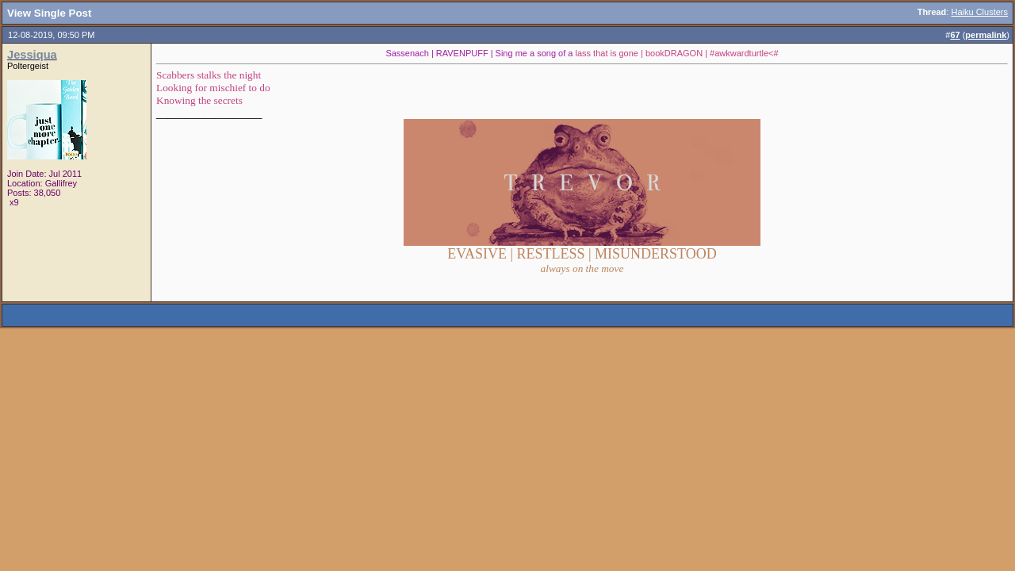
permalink (985, 35)
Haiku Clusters (979, 12)
